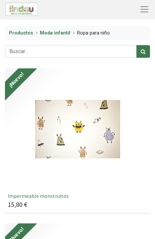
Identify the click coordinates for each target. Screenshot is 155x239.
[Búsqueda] (143, 51)
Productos (21, 33)
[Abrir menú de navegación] (144, 9)
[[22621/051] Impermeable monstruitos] (77, 140)
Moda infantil (55, 33)
